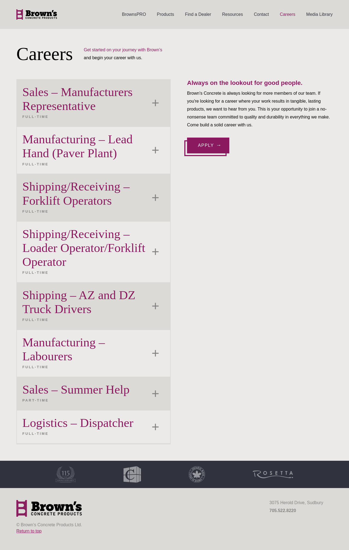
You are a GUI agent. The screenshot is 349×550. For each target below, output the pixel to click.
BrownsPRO (134, 14)
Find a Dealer (198, 14)
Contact (261, 14)
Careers (287, 14)
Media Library (319, 14)
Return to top (29, 531)
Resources (232, 14)
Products (165, 14)
